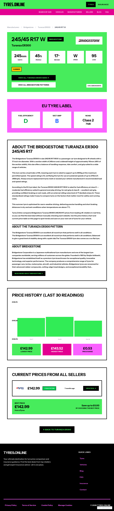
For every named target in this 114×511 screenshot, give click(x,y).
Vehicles (60, 12)
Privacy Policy (11, 505)
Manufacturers (75, 12)
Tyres (91, 4)
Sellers (89, 12)
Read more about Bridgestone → (29, 274)
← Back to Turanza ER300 (57, 429)
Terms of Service (29, 505)
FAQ (107, 12)
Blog (99, 12)
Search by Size (45, 12)
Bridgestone (28, 27)
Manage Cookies (65, 505)
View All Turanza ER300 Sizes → (33, 78)
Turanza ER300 (44, 27)
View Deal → (91, 388)
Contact (83, 489)
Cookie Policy (47, 505)
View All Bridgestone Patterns (33, 85)
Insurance (103, 4)
